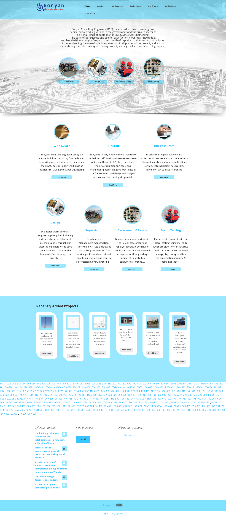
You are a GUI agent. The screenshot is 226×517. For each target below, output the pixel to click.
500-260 (96, 387)
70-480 (209, 387)
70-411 (190, 387)
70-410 (20, 391)
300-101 (123, 402)
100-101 (81, 394)
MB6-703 (95, 391)
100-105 (164, 402)
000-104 (87, 402)
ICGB (87, 383)
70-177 (76, 387)
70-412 (8, 402)
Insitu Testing (153, 81)
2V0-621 (181, 387)
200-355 (77, 402)
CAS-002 (11, 383)
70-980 (115, 387)
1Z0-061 (48, 387)
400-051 (79, 383)
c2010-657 (22, 398)
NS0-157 (105, 398)
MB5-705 (92, 394)
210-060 (166, 391)
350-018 (142, 394)
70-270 (72, 394)
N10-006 (85, 387)
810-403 (38, 402)
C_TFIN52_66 (36, 398)
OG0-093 (141, 398)
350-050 (31, 383)
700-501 (97, 402)
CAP (133, 398)
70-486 (67, 387)
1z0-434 (132, 394)
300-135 (192, 394)
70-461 (217, 387)
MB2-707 (116, 398)
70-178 (28, 402)
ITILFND (125, 391)
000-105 (58, 387)
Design (97, 81)
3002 (173, 383)
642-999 (41, 383)
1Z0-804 (135, 391)
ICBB (2, 391)
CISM (123, 387)
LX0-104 (18, 387)
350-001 (14, 394)
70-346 (106, 402)
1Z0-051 (11, 398)
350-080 (136, 383)
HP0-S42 (38, 387)
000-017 (201, 398)
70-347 (196, 383)
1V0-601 (67, 402)
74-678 (60, 383)
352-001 (199, 387)
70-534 (8, 387)
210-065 (59, 391)
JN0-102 (52, 394)
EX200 (211, 394)
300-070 (162, 398)
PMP (218, 394)
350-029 (29, 391)
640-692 (106, 387)
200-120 (201, 391)
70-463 (68, 391)
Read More (62, 177)
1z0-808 (105, 391)
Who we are (62, 146)
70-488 (43, 394)
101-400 (117, 383)
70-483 (77, 391)
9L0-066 (21, 383)
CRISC (85, 391)
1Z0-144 (165, 383)
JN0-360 (181, 398)
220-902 (127, 383)
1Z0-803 (4, 394)
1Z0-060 (39, 391)
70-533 (125, 398)
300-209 (218, 391)
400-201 (24, 394)
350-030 (162, 394)
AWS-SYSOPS (184, 383)
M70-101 (151, 398)
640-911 (191, 391)
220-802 (115, 391)
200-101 (149, 387)
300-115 (49, 398)
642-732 (69, 383)
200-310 (181, 391)
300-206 (211, 398)
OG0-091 (57, 402)
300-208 (202, 394)
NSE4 (3, 398)
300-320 (122, 394)
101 (173, 391)
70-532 (140, 387)
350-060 (112, 394)
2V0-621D (19, 402)
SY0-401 (192, 398)
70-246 (155, 383)
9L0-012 (34, 394)
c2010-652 (97, 383)
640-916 (63, 394)
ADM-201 (182, 394)
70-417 (58, 398)
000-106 (171, 394)
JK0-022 (102, 394)
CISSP (114, 402)
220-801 (51, 383)
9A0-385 (68, 398)
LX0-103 (145, 391)
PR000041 (170, 387)
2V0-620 (49, 391)
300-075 (86, 398)
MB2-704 (155, 391)
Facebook (129, 435)
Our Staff (113, 146)
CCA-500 (18, 409)
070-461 (28, 387)
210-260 (146, 383)
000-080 (159, 387)
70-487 (95, 398)
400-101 (152, 394)
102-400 (171, 398)
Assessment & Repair (124, 81)
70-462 (47, 402)
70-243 (77, 398)
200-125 (143, 402)
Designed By (113, 505)
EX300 (210, 391)
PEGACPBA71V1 (209, 383)
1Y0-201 (133, 402)
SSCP (2, 383)
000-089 (11, 391)
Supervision (68, 81)
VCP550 (131, 387)
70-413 (107, 383)
